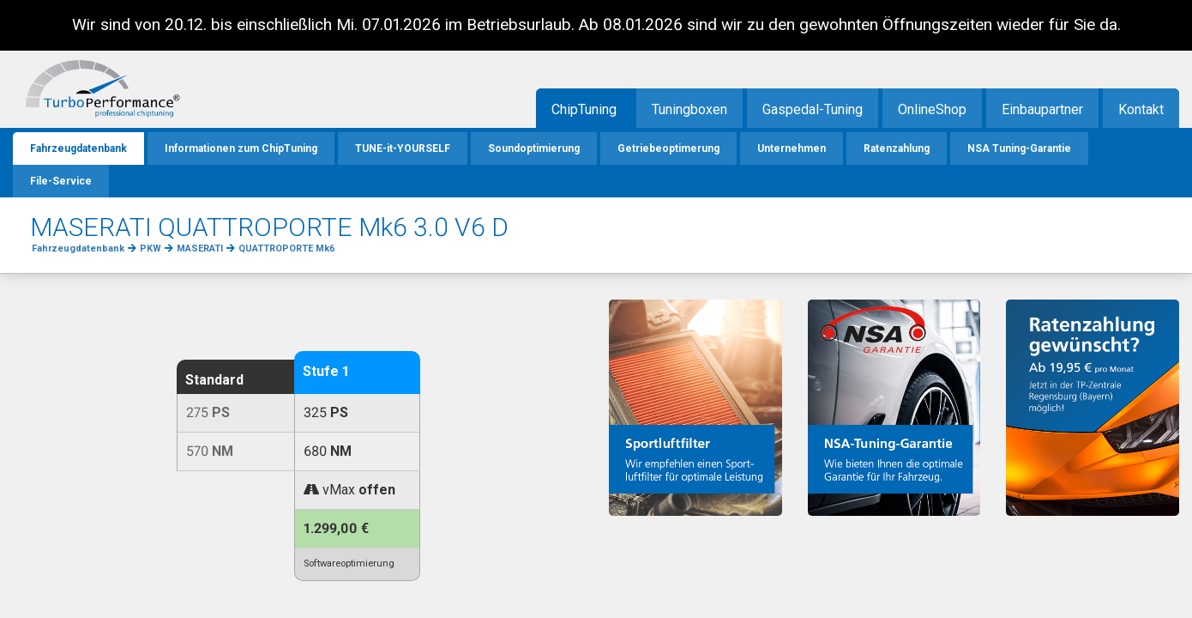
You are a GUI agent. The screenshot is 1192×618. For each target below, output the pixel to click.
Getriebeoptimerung (668, 148)
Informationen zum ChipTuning (241, 148)
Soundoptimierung (534, 148)
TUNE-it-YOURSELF (402, 148)
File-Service (61, 181)
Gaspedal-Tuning (812, 109)
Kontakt (1141, 109)
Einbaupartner (1042, 109)
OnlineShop (932, 109)
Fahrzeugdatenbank (78, 148)
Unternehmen (791, 148)
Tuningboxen (689, 109)
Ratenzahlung (897, 148)
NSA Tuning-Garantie (1019, 148)
